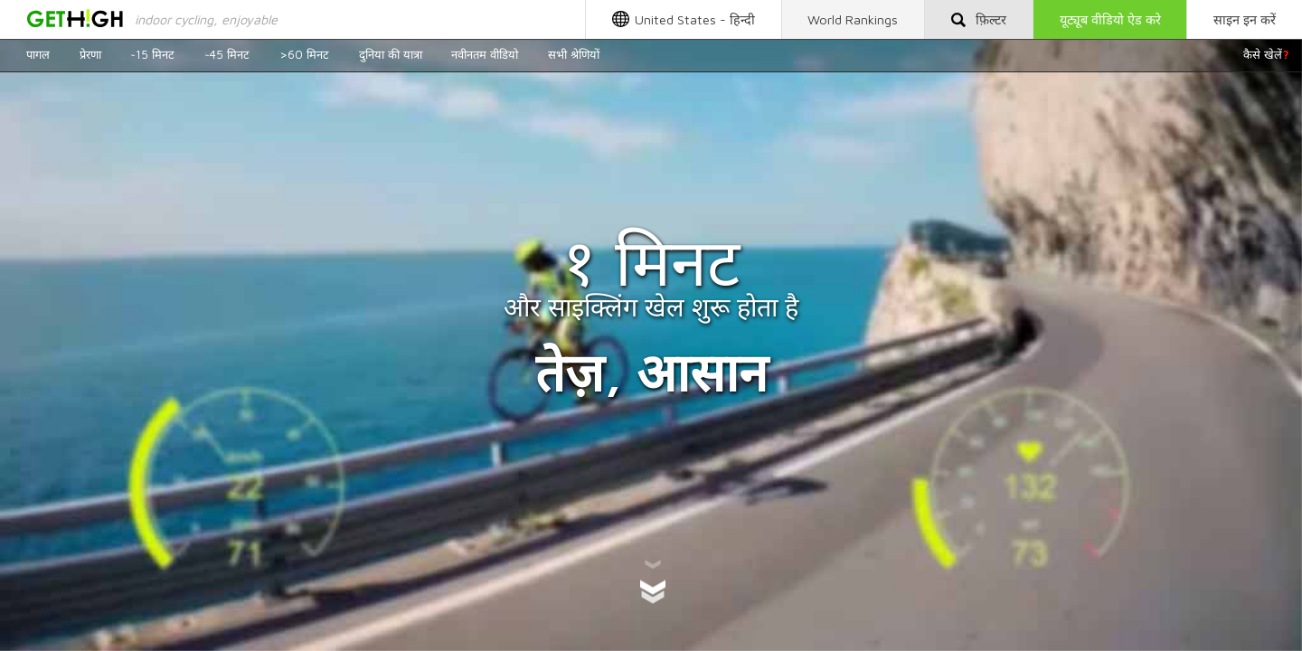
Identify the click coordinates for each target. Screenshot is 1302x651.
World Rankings (852, 19)
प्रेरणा (90, 54)
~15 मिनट (152, 54)
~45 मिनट (227, 54)
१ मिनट (651, 261)
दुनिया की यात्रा (390, 54)
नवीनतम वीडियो (484, 54)
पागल (38, 54)
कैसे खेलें (1266, 54)
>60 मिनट (304, 54)
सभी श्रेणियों (573, 54)
